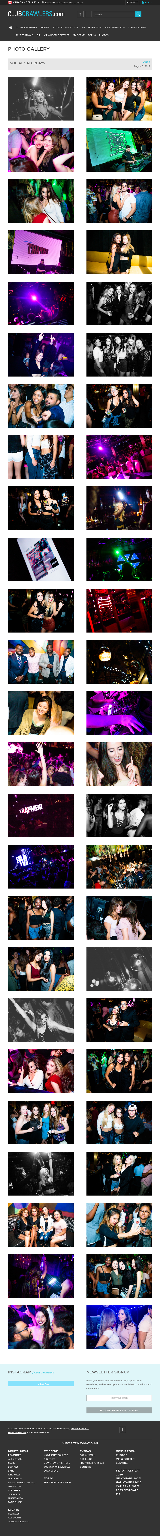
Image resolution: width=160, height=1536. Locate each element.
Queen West (15, 1479)
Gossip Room (125, 1451)
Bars (11, 1471)
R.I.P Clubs (86, 1459)
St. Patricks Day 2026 (65, 27)
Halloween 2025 (115, 27)
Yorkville (14, 1494)
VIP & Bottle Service (57, 35)
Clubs (11, 1463)
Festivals (14, 1514)
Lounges (13, 1467)
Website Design (17, 1432)
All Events (14, 1518)
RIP (39, 35)
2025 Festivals (25, 35)
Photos (103, 35)
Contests (85, 1467)
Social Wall (87, 1455)
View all (40, 1384)
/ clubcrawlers (43, 1372)
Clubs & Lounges (26, 27)
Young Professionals (57, 1467)
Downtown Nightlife (57, 1463)
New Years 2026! (91, 27)
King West (14, 1475)
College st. (15, 1490)
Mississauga (15, 1498)
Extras (85, 1451)
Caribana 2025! (137, 27)
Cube (146, 62)
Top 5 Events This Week (57, 1482)
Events (45, 27)
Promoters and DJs (92, 1463)
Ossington (14, 1486)
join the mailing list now (119, 1410)
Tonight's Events (18, 1521)
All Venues (15, 1459)
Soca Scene (51, 1471)
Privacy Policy (80, 1428)
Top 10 (92, 35)
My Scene (79, 35)
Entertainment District (22, 1482)
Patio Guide (15, 1502)
